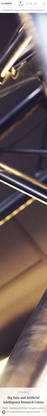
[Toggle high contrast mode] (21, 4)
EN (31, 4)
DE (27, 4)
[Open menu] (44, 3)
